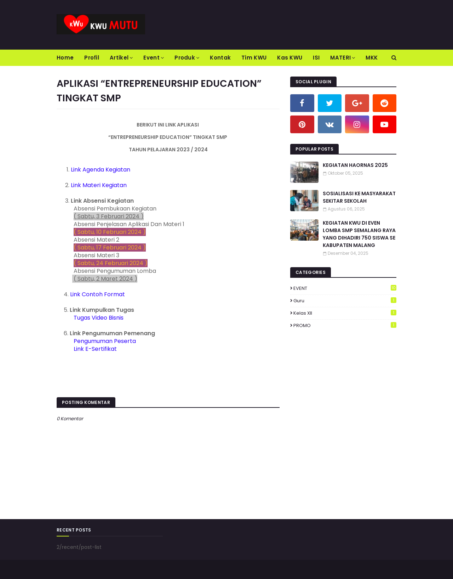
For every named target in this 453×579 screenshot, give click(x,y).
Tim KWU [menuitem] (253, 57)
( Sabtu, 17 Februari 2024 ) (110, 247)
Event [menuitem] (151, 57)
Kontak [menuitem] (220, 57)
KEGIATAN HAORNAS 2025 (355, 165)
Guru (344, 300)
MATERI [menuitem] (340, 57)
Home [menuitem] (65, 57)
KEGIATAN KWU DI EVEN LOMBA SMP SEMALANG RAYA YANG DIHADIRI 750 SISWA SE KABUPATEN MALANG (359, 234)
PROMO (344, 325)
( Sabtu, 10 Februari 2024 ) (110, 232)
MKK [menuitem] (372, 57)
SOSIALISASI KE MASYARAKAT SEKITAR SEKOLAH (359, 197)
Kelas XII (344, 313)
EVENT (344, 288)
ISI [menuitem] (316, 57)
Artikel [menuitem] (119, 57)
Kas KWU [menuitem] (289, 57)
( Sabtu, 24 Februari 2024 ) (111, 263)
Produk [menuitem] (184, 57)
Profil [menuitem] (91, 57)
